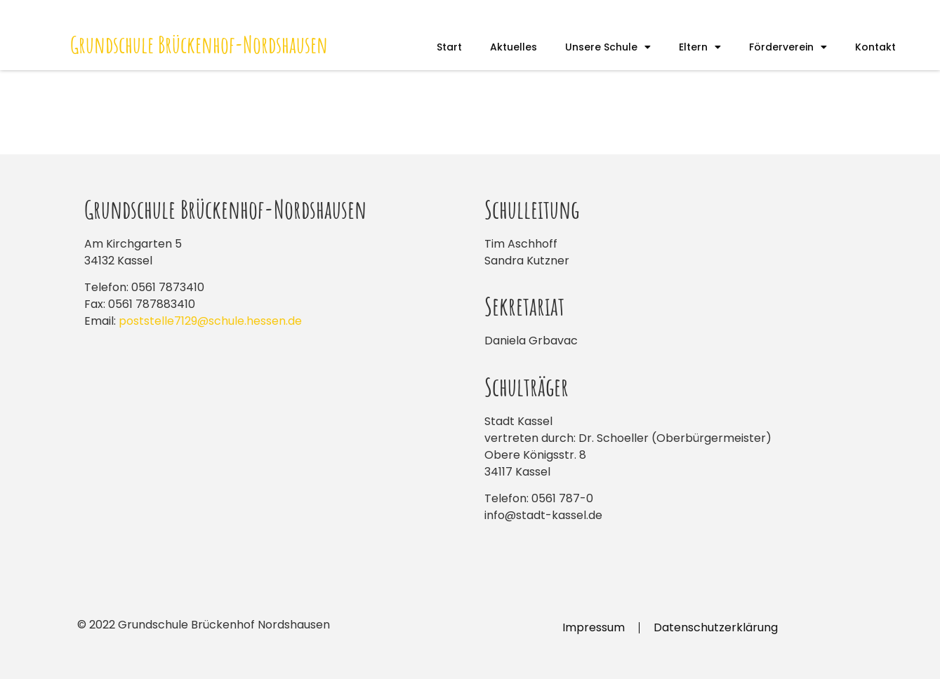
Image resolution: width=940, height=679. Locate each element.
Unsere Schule (608, 47)
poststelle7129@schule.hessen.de (210, 321)
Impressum (593, 627)
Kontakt (875, 47)
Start (449, 47)
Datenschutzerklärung (716, 627)
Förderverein (788, 47)
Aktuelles (513, 47)
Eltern (700, 47)
